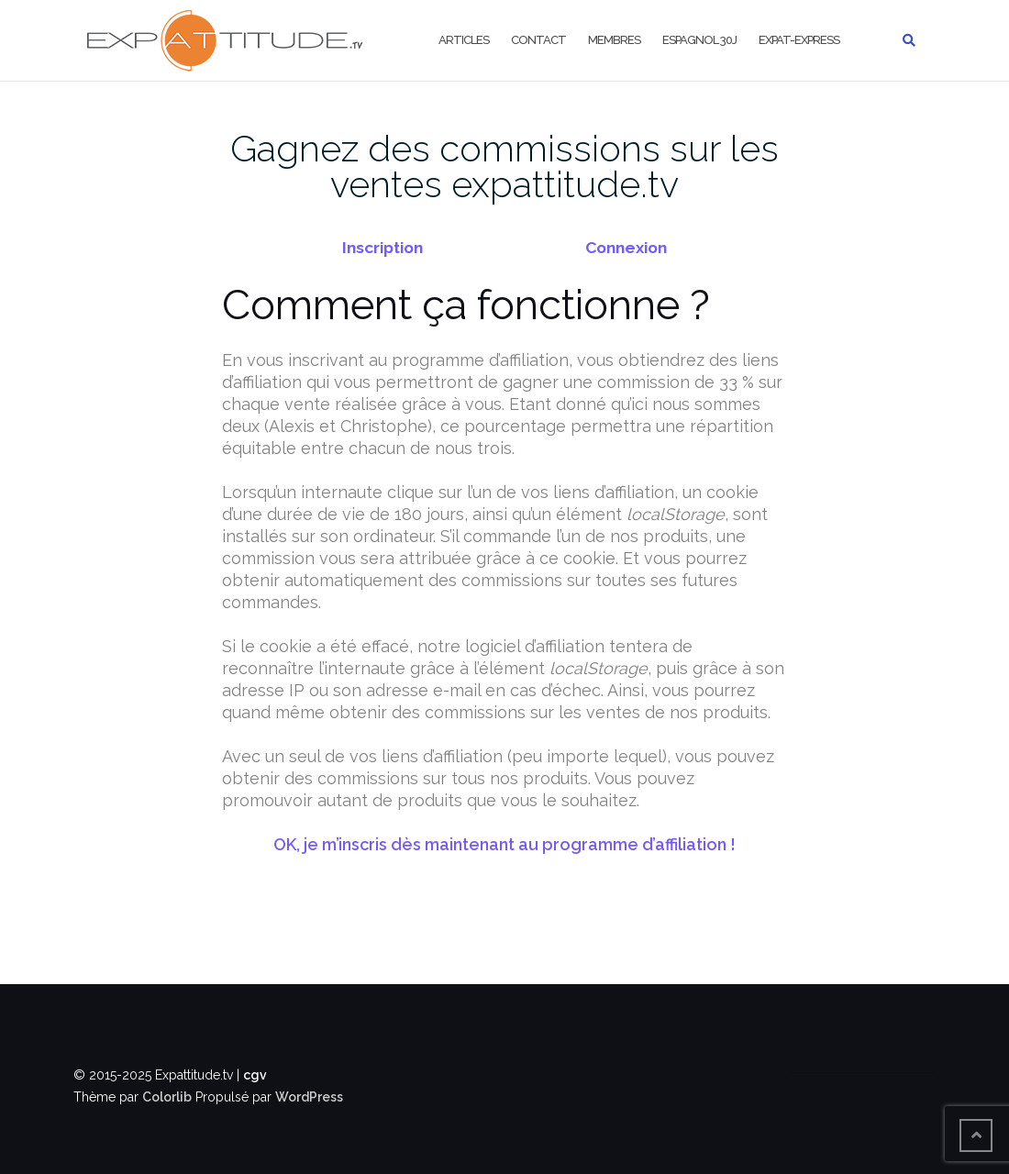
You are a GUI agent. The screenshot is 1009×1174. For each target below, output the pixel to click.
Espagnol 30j (699, 40)
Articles (463, 40)
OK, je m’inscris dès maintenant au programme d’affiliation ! (504, 844)
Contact (538, 40)
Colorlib (167, 1097)
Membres (614, 40)
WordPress (309, 1097)
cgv (255, 1075)
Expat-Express (799, 40)
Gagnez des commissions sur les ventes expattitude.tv (504, 166)
